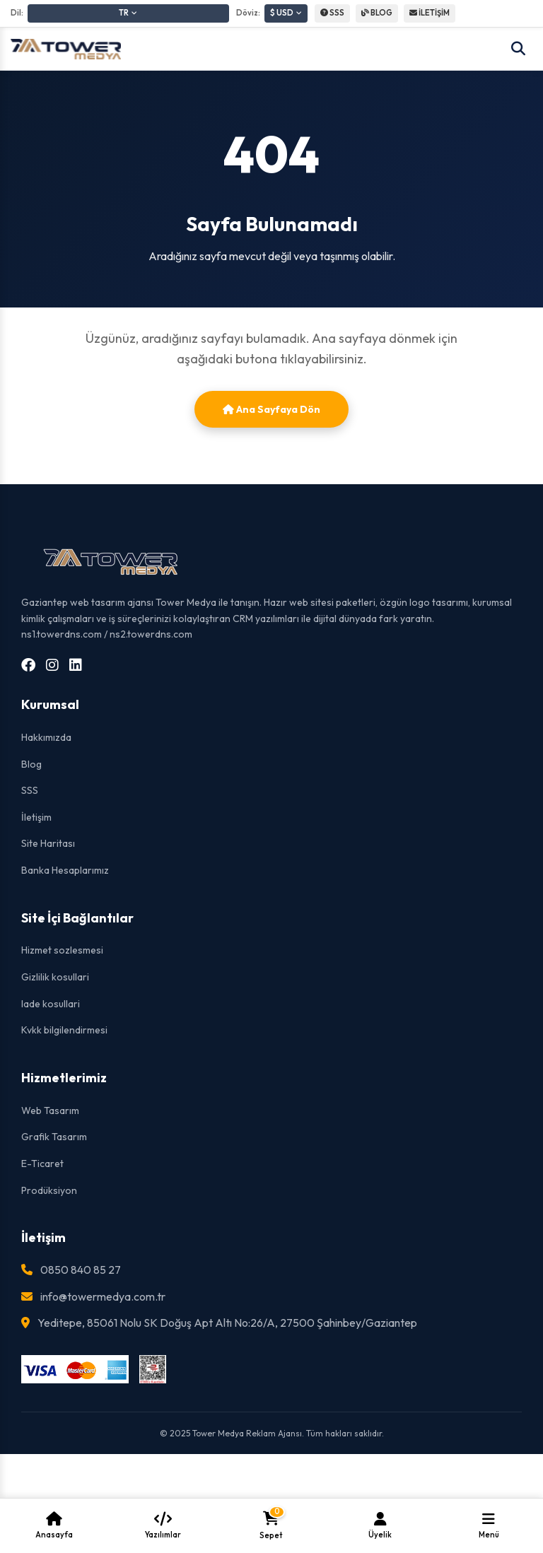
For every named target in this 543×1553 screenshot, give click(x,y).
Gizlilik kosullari (55, 977)
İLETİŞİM (429, 13)
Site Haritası (48, 843)
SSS (332, 13)
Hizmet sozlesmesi (62, 950)
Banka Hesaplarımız (65, 870)
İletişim (36, 817)
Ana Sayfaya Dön (271, 409)
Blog (31, 764)
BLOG (376, 13)
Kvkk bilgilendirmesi (64, 1030)
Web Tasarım (50, 1110)
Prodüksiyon (49, 1190)
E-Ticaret (42, 1163)
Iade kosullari (50, 1003)
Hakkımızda (46, 737)
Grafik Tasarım (54, 1136)
